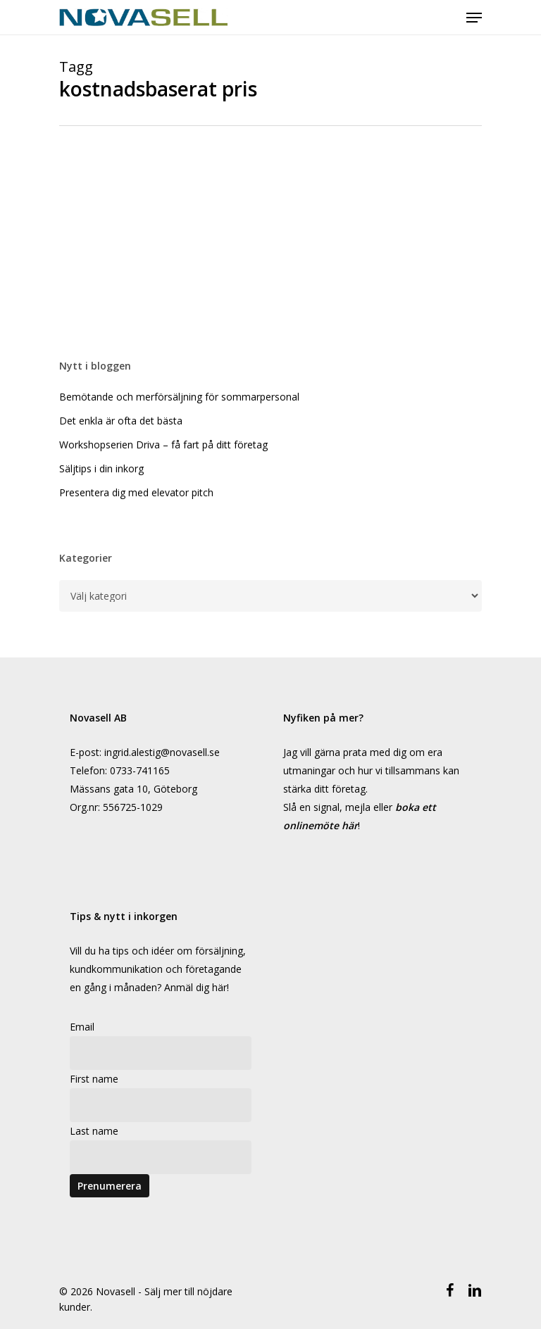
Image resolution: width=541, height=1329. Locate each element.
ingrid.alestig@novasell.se (162, 752)
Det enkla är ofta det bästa (120, 420)
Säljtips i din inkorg (101, 468)
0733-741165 (140, 770)
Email (82, 1026)
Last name (94, 1131)
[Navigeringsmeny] (474, 18)
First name (94, 1078)
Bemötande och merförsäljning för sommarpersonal (179, 396)
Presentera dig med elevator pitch (136, 492)
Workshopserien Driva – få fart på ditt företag (163, 444)
